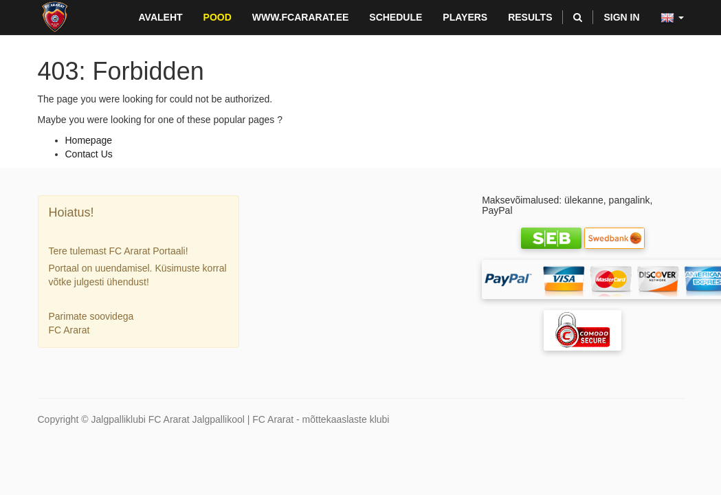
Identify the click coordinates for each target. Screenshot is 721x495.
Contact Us (89, 154)
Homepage (89, 140)
